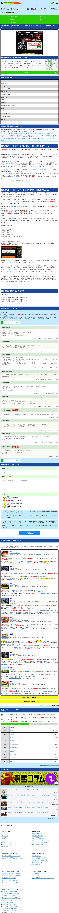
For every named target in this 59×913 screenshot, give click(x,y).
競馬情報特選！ (36, 856)
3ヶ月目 (22, 629)
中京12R (44, 573)
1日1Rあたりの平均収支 (15, 724)
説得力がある (40, 592)
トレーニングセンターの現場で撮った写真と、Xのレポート (16, 647)
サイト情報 (14, 16)
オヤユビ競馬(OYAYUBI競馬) (19, 137)
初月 (2, 629)
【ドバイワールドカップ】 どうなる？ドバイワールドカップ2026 (23, 789)
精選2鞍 (8, 558)
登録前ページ (11, 161)
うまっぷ (52, 138)
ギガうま (33, 138)
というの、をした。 (25, 146)
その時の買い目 (10, 579)
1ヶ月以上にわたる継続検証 (25, 561)
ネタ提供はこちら (12, 506)
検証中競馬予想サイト (38, 838)
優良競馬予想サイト (37, 833)
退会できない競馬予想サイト (10, 880)
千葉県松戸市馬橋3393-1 (9, 173)
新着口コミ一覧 (6, 842)
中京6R (16, 659)
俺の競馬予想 (13, 585)
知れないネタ (6, 595)
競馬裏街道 (12, 654)
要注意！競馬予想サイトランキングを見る (49, 765)
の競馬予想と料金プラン (13, 291)
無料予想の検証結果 (37, 844)
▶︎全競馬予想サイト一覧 (29, 701)
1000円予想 (26, 578)
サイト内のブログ (45, 593)
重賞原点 (20, 612)
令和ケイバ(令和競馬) (8, 135)
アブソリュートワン (17, 624)
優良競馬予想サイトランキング (11, 856)
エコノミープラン (15, 688)
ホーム (4, 833)
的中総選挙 (29, 133)
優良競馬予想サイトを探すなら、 (44, 705)
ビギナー (9, 674)
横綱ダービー (32, 137)
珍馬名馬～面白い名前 (8, 896)
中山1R (23, 558)
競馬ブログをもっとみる (53, 818)
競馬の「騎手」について (9, 900)
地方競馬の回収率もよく (29, 671)
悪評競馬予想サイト (37, 836)
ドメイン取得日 (11, 154)
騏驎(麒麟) (12, 741)
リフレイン (12, 669)
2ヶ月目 (13, 629)
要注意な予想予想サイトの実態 (11, 873)
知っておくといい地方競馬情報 (11, 898)
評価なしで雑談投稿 (12, 503)
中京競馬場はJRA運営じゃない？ (11, 893)
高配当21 (12, 568)
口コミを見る (44, 16)
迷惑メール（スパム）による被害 (11, 876)
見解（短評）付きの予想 (42, 612)
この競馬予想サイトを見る (40, 72)
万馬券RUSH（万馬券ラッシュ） (11, 138)
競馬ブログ (5, 846)
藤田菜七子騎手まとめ (38, 876)
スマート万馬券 (37, 133)
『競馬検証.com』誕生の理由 (10, 911)
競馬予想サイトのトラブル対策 (11, 882)
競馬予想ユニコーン (20, 135)
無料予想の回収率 (40, 554)
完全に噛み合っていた (50, 610)
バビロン (12, 751)
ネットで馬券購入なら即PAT (40, 858)
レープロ (12, 635)
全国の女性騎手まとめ (38, 873)
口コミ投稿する (29, 532)
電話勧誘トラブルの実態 (9, 878)
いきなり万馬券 (11, 590)
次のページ (19, 243)
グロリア (22, 133)
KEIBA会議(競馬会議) (13, 133)
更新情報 (4, 838)
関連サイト (14, 19)
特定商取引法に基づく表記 (39, 170)
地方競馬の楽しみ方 (37, 862)
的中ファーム (13, 730)
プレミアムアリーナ (12, 645)
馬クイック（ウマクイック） (16, 737)
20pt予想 (16, 573)
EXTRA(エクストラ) (38, 135)
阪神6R (32, 674)
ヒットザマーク (13, 757)
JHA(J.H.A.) (40, 138)
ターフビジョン (14, 683)
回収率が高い (9, 641)
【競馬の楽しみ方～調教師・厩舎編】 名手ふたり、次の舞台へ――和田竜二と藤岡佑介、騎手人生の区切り (32, 795)
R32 (11, 761)
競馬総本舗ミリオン (14, 747)
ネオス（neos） (41, 137)
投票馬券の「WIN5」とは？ (39, 864)
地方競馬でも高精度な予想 (15, 678)
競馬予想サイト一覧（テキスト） (41, 840)
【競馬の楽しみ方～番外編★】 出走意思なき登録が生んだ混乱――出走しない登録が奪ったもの (30, 807)
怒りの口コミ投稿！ (12, 500)
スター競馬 (49, 137)
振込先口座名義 (11, 271)
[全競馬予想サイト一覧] (52, 3)
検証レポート (15, 22)
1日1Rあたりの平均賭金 (43, 724)
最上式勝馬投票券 (14, 744)
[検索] (54, 3)
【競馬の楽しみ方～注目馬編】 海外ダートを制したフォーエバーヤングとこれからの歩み (28, 812)
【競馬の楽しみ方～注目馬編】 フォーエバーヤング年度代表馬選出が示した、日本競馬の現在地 (30, 802)
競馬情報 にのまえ (49, 135)
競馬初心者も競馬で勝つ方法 (40, 860)
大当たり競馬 (13, 754)
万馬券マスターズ (14, 734)
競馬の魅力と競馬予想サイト (10, 891)
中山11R (16, 605)
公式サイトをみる (5, 89)
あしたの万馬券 (46, 133)
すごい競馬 (4, 133)
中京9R (33, 624)
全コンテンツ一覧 (7, 844)
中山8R (20, 590)
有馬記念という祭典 (7, 902)
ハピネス (29, 135)
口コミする (43, 19)
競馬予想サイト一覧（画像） (40, 842)
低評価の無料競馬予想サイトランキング (13, 858)
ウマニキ (9, 137)
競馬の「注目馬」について (9, 904)
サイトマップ (6, 840)
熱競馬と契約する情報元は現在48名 (10, 163)
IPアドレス (14, 176)
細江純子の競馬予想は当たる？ (11, 908)
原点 (11, 600)
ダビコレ (47, 138)
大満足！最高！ (11, 497)
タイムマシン (13, 619)
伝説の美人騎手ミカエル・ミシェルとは (43, 878)
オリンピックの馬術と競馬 (9, 906)
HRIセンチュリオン (15, 553)
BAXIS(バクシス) (26, 138)
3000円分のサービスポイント (8, 269)
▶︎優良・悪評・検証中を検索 (29, 697)
